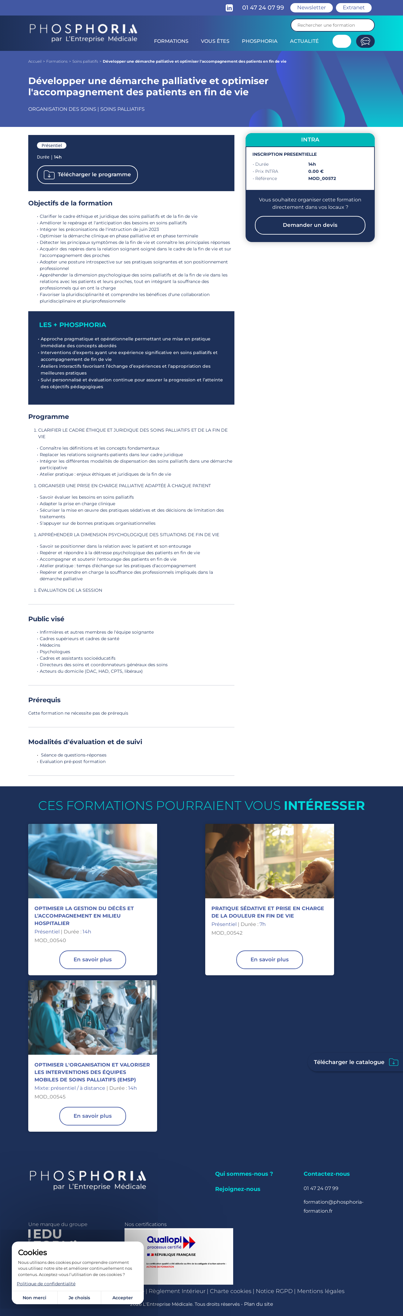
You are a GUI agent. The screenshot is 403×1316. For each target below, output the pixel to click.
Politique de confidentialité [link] (46, 1284)
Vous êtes (215, 41)
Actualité (304, 41)
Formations (171, 41)
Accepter (122, 1297)
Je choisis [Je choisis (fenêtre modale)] (79, 1297)
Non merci (34, 1297)
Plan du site (258, 1304)
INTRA (310, 139)
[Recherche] (333, 25)
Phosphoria (260, 41)
